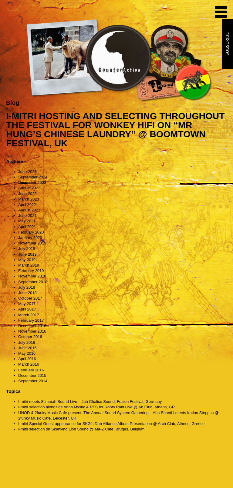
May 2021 (26, 221)
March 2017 (28, 315)
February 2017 (31, 320)
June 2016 (27, 348)
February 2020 (31, 232)
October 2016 (30, 336)
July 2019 (26, 248)
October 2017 (30, 298)
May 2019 (26, 259)
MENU (221, 12)
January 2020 (30, 237)
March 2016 (28, 364)
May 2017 (26, 303)
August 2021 (29, 210)
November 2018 (32, 276)
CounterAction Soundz (44, 12)
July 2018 (26, 287)
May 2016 (26, 353)
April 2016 (27, 359)
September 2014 (32, 381)
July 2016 (26, 342)
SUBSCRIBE (227, 43)
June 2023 (27, 193)
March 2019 (28, 265)
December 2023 (32, 182)
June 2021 (27, 215)
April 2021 (27, 226)
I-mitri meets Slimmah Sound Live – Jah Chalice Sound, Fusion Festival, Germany (90, 401)
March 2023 (28, 199)
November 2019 (32, 243)
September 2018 (32, 282)
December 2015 (32, 375)
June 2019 (27, 254)
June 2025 (27, 171)
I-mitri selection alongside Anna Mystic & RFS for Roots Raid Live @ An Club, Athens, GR (96, 407)
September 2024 (32, 177)
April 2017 (27, 309)
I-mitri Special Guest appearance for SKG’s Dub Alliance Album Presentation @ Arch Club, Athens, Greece (111, 423)
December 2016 (32, 326)
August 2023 (29, 188)
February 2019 (31, 270)
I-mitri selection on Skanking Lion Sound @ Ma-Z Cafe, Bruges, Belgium (81, 429)
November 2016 (32, 331)
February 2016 (31, 370)
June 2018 (27, 292)
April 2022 (27, 204)
